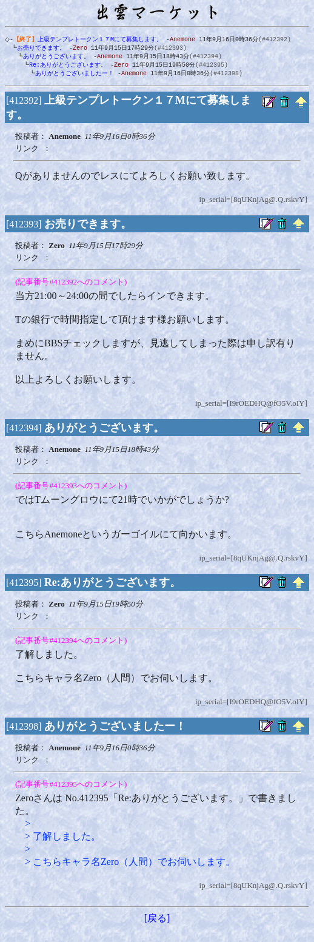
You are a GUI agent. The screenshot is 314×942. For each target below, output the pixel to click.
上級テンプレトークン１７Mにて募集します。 (90, 39)
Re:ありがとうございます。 (65, 66)
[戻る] (157, 921)
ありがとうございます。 (54, 57)
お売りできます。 (39, 48)
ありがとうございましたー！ (72, 76)
